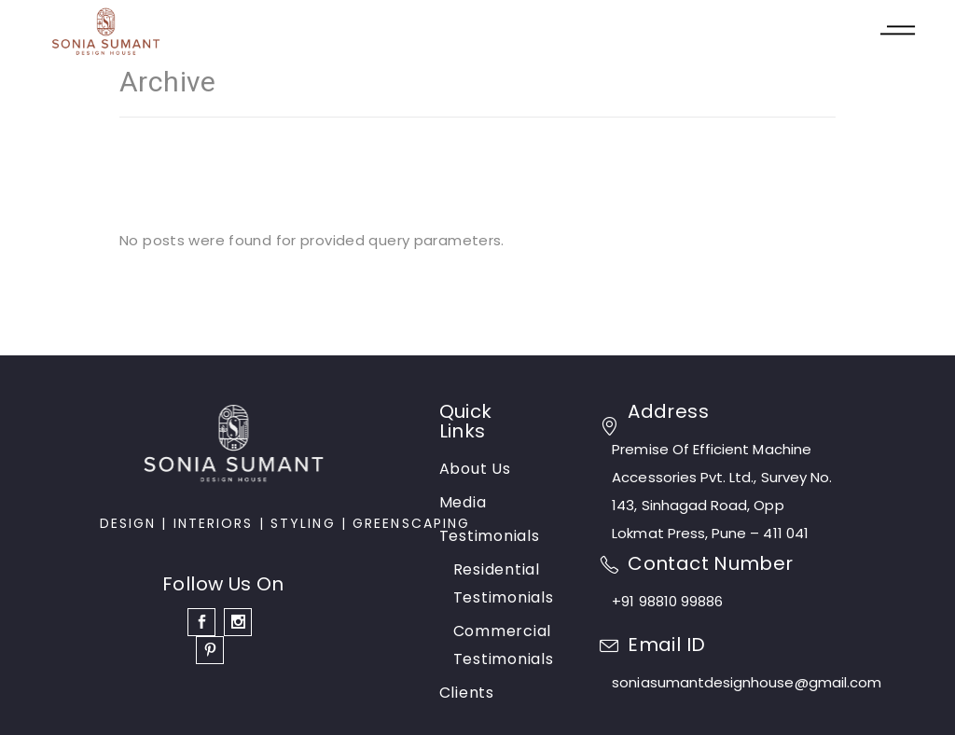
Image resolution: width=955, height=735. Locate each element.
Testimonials (489, 536)
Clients (466, 692)
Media (463, 502)
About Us (475, 468)
